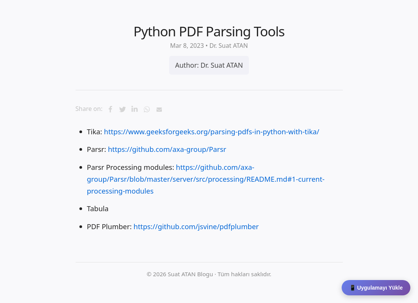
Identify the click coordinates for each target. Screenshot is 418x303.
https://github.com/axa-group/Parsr (167, 149)
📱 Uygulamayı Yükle (376, 288)
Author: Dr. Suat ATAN (209, 65)
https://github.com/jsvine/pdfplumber (196, 226)
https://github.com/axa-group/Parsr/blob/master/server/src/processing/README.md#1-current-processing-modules (206, 179)
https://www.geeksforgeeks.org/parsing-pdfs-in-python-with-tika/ (211, 131)
